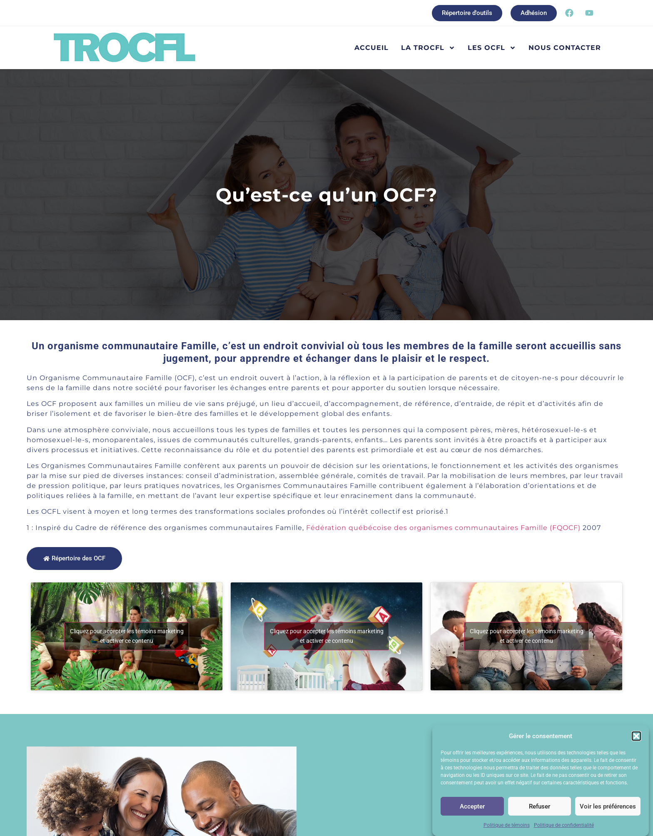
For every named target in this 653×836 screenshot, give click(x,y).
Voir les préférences (608, 806)
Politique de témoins (507, 826)
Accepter (472, 806)
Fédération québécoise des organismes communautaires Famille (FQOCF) (443, 528)
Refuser (539, 806)
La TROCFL (428, 48)
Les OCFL (492, 48)
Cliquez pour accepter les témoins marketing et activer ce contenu (127, 636)
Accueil (371, 48)
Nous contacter (564, 48)
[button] (636, 736)
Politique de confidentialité (564, 826)
